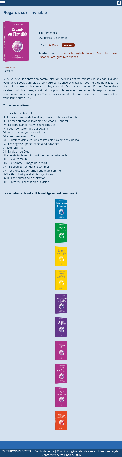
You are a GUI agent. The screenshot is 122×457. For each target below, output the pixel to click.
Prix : (42, 45)
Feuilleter (9, 67)
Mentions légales (108, 451)
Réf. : (42, 33)
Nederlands (70, 57)
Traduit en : (48, 53)
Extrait (8, 71)
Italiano (90, 53)
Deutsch (67, 53)
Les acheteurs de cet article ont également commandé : (41, 193)
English (79, 53)
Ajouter (68, 45)
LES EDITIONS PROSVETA (15, 451)
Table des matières (16, 105)
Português (56, 57)
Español (44, 57)
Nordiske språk (107, 53)
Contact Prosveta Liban (56, 455)
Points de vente (44, 451)
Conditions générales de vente (76, 451)
